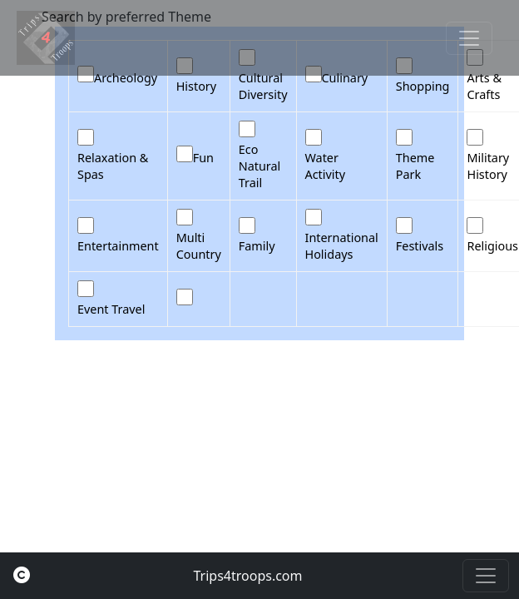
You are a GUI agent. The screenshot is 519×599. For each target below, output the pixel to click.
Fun (203, 158)
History (196, 86)
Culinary (345, 78)
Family (257, 246)
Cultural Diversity (263, 86)
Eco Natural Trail (260, 166)
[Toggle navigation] (469, 38)
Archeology (125, 78)
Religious (492, 246)
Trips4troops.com (247, 576)
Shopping (423, 86)
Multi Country (198, 246)
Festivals (419, 246)
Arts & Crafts (484, 86)
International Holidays (341, 246)
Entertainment (118, 246)
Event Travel (111, 309)
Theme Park (415, 166)
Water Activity (325, 166)
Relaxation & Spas (112, 166)
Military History (488, 166)
